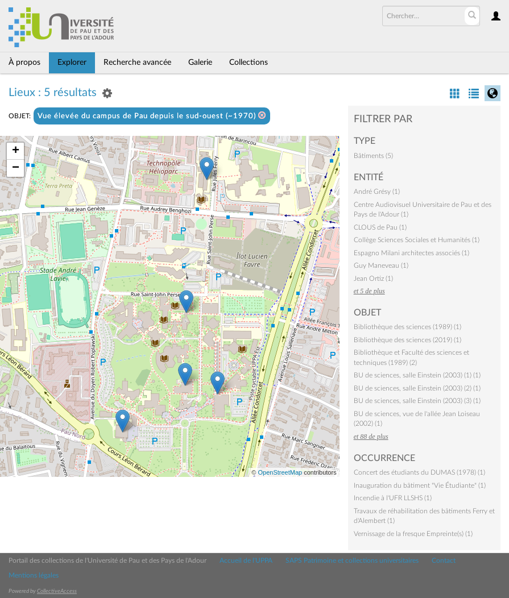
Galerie (200, 63)
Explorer (71, 63)
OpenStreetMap (280, 472)
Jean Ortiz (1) (373, 278)
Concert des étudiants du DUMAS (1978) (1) (419, 472)
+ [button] (15, 151)
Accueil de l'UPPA (246, 560)
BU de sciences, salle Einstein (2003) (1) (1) (417, 375)
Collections (248, 63)
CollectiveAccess (57, 591)
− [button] (15, 168)
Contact (444, 560)
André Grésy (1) (377, 191)
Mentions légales (34, 575)
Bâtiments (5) (373, 155)
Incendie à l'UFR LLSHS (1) (393, 498)
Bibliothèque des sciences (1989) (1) (407, 326)
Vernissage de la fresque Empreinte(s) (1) (413, 533)
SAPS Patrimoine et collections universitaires (352, 560)
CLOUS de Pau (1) (380, 227)
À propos (24, 63)
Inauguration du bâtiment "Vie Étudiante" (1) (420, 485)
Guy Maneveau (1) (381, 265)
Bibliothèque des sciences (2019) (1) (407, 340)
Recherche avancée (137, 63)
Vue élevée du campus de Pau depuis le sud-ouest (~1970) (152, 115)
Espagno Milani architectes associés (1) (411, 253)
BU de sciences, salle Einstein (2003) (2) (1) (417, 388)
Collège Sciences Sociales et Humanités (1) (416, 239)
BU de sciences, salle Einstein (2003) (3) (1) (417, 400)
